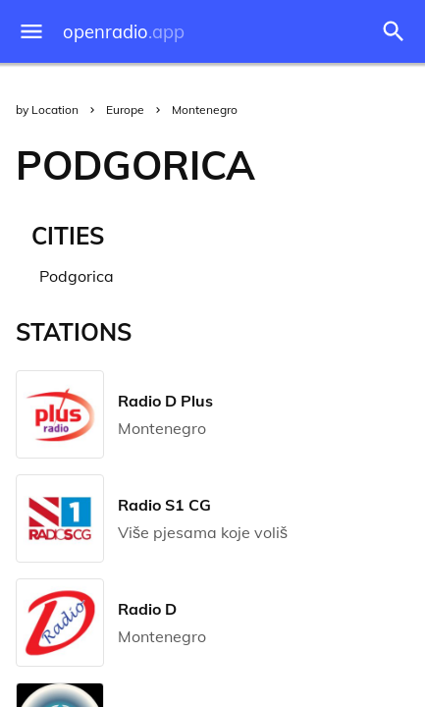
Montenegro (205, 109)
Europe (125, 109)
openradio (124, 32)
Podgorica (76, 276)
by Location (47, 109)
